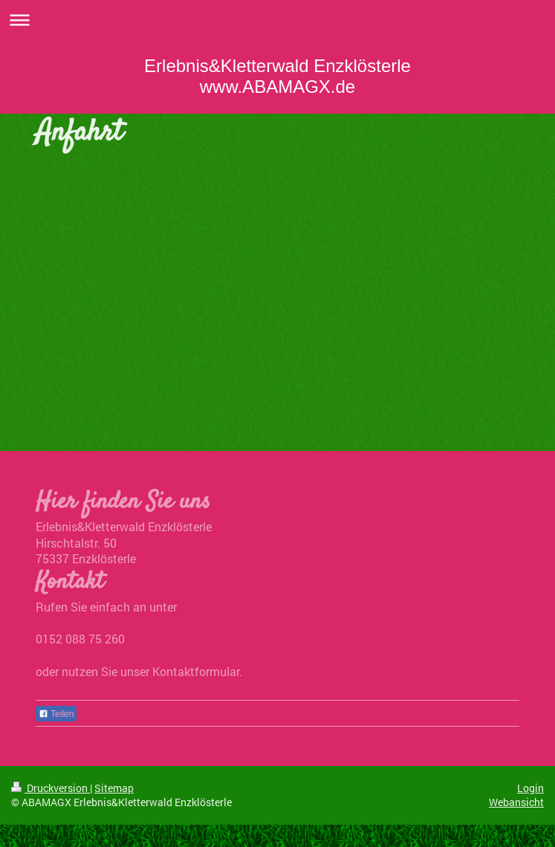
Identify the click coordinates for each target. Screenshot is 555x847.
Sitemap (114, 788)
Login (530, 788)
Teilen (56, 714)
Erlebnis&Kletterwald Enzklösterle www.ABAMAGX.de (277, 76)
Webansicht (516, 802)
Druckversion (50, 788)
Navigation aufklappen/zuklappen (277, 20)
